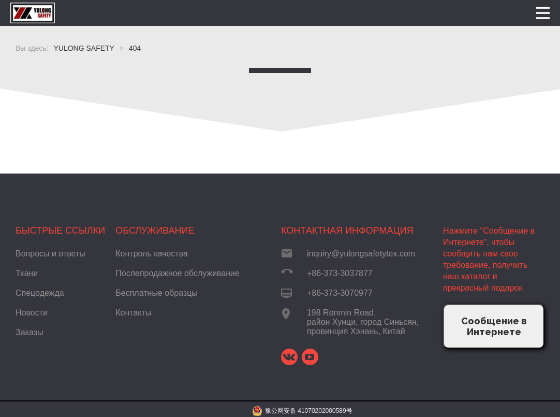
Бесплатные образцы (156, 293)
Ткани (27, 273)
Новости (32, 312)
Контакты (133, 312)
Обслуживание (154, 230)
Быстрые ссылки (60, 230)
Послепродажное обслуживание (177, 273)
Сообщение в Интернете (494, 326)
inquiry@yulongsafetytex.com (361, 253)
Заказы (29, 332)
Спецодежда (40, 293)
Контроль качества (151, 253)
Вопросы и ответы (50, 253)
